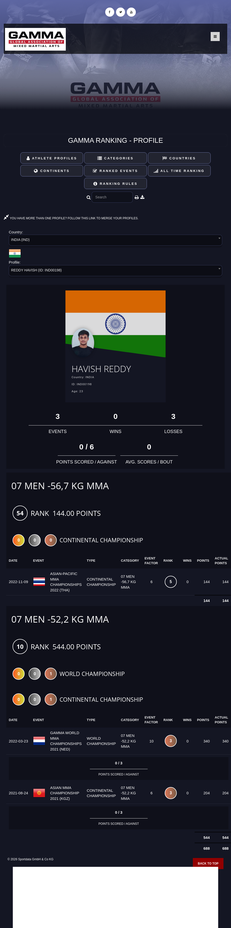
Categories (115, 158)
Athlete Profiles (52, 158)
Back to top (208, 864)
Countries (179, 158)
